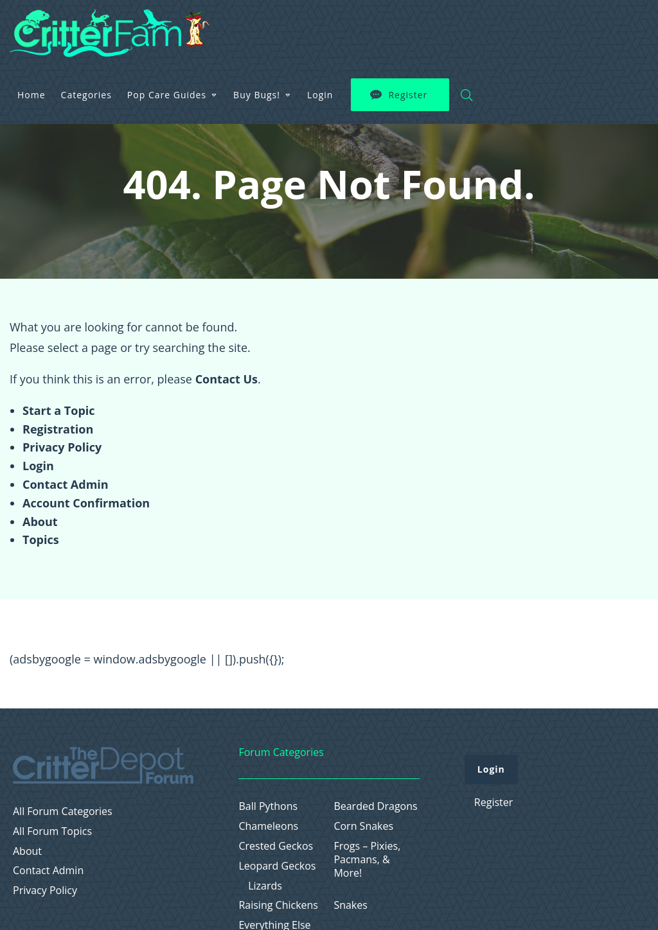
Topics (40, 539)
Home (198, 28)
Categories (252, 28)
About (40, 521)
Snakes (350, 905)
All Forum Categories (62, 811)
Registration (57, 429)
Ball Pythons (268, 806)
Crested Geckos (275, 846)
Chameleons (268, 826)
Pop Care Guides (333, 28)
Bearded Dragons (375, 806)
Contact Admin (65, 484)
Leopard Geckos (277, 866)
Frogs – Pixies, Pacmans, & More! (366, 859)
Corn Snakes (363, 826)
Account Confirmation (86, 503)
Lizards (265, 886)
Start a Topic (58, 410)
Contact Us (226, 379)
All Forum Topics (52, 831)
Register (574, 29)
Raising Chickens (278, 905)
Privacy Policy (62, 447)
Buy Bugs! (423, 28)
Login (487, 28)
